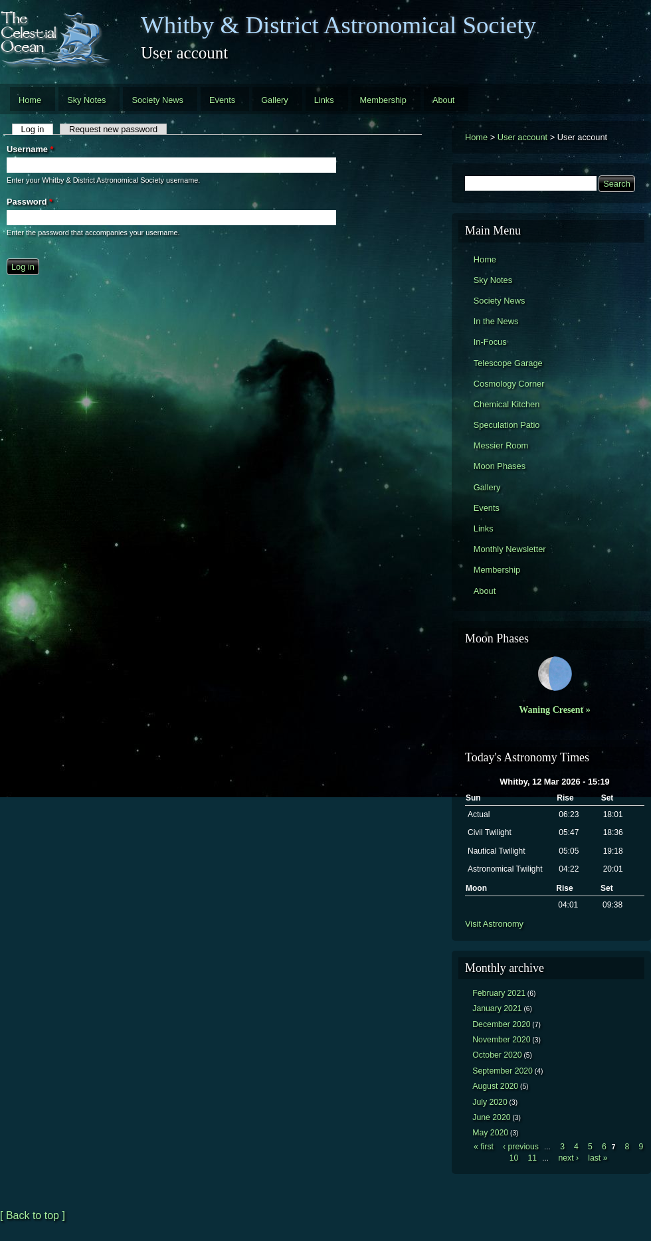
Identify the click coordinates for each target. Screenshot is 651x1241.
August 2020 (495, 1086)
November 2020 (501, 1039)
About (443, 100)
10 (514, 1158)
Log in (37, 129)
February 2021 (498, 993)
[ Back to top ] (32, 1215)
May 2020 (490, 1132)
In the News (496, 321)
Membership (383, 100)
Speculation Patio (507, 425)
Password (29, 202)
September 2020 (502, 1071)
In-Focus (490, 342)
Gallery (274, 100)
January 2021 (496, 1008)
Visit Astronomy (494, 924)
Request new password (113, 129)
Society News (157, 100)
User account (522, 137)
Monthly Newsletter (510, 549)
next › (568, 1158)
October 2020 (496, 1055)
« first (484, 1146)
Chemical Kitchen (507, 404)
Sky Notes (86, 100)
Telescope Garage (508, 363)
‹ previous (521, 1146)
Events (222, 100)
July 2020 (490, 1102)
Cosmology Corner (509, 384)
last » (597, 1158)
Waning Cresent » (555, 709)
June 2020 (491, 1117)
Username (30, 149)
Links (324, 100)
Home (30, 100)
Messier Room (501, 445)
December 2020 (501, 1024)
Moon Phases (499, 466)
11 (532, 1158)
